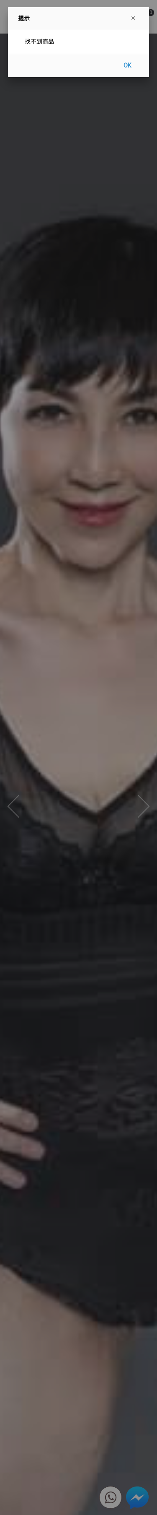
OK (127, 65)
